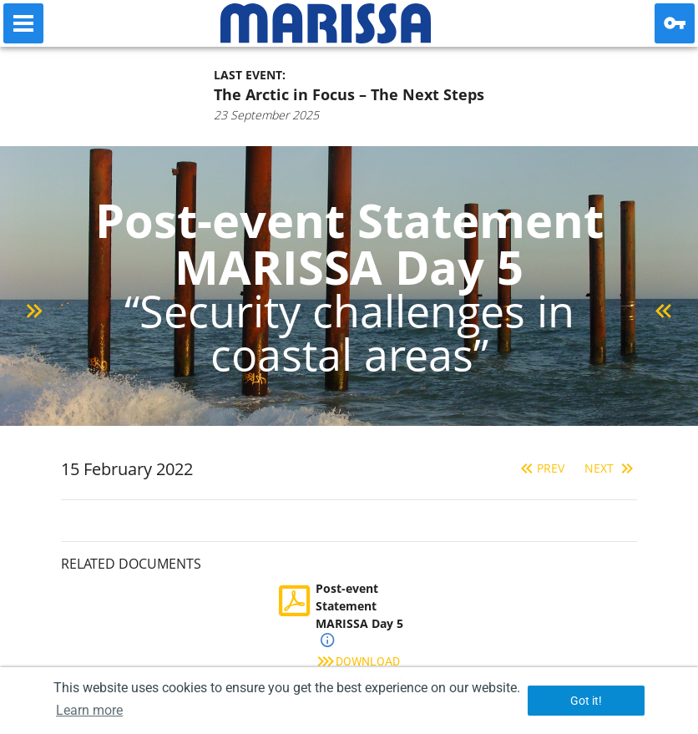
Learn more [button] (89, 710)
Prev (540, 468)
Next (610, 468)
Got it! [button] (586, 700)
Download (358, 661)
